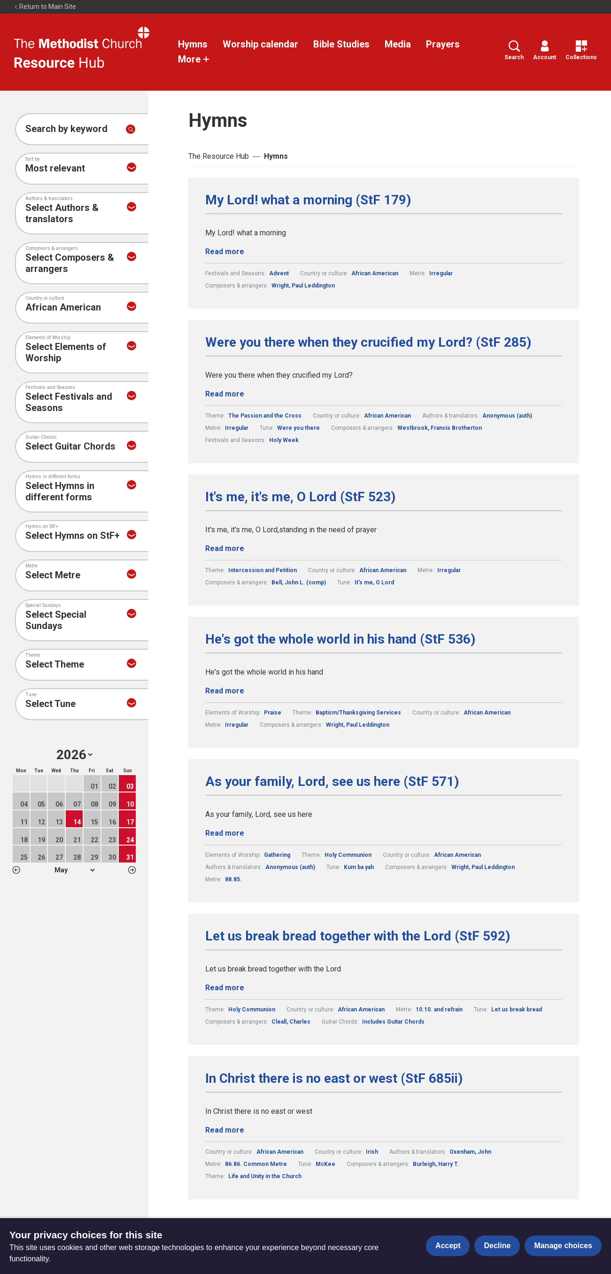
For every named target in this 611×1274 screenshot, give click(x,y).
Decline (497, 1246)
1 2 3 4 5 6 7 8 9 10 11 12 (74, 870)
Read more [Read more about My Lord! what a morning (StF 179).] (224, 251)
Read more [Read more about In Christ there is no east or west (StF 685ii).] (224, 1130)
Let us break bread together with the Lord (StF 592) (357, 936)
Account (544, 50)
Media (398, 44)
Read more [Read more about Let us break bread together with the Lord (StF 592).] (224, 987)
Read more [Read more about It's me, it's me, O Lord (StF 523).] (224, 548)
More (194, 59)
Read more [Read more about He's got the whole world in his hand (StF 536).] (224, 690)
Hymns (193, 44)
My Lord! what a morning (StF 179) (308, 200)
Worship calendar (260, 44)
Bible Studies (341, 44)
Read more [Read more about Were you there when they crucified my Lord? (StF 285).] (224, 393)
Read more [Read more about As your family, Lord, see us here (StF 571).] (224, 833)
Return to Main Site (45, 6)
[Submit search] (130, 129)
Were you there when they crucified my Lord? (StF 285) (368, 342)
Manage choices (563, 1246)
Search (514, 50)
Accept (447, 1246)
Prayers (443, 44)
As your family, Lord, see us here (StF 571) (332, 781)
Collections (581, 50)
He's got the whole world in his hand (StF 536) (340, 639)
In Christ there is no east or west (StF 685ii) (334, 1078)
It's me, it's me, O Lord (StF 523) (300, 497)
